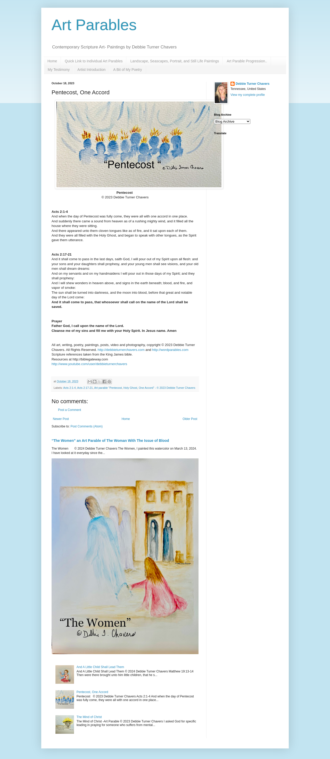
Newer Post (61, 419)
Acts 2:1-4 (69, 387)
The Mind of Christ (89, 717)
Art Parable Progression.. (247, 61)
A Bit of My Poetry (127, 70)
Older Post (190, 419)
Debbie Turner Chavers (252, 84)
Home (52, 61)
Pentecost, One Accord (92, 692)
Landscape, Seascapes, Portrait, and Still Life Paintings (174, 61)
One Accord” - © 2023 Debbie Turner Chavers (167, 387)
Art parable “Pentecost (108, 387)
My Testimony (59, 70)
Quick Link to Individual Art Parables (93, 61)
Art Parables (94, 24)
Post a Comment (69, 410)
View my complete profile (247, 95)
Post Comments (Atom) (86, 426)
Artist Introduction (91, 70)
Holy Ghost (130, 387)
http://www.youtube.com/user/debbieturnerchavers (89, 364)
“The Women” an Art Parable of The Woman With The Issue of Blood (110, 440)
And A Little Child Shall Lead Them (100, 667)
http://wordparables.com (170, 350)
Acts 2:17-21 (85, 387)
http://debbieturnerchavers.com (121, 350)
